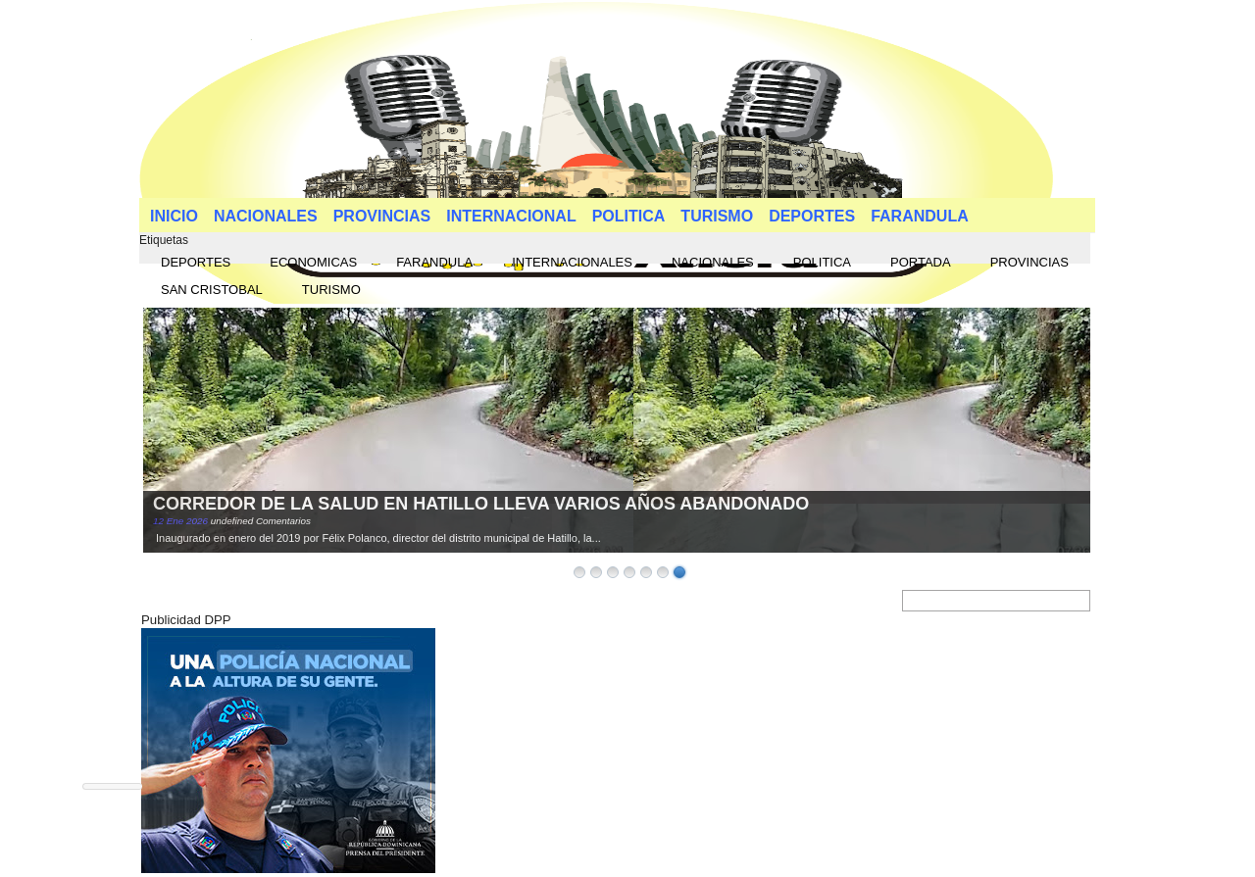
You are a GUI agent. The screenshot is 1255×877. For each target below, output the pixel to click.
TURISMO (716, 216)
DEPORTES (812, 216)
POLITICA (629, 216)
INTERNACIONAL (511, 216)
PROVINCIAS (382, 216)
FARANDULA (920, 216)
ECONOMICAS (313, 262)
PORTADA (920, 262)
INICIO (174, 216)
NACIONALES (266, 216)
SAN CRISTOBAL (212, 289)
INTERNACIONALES (572, 262)
